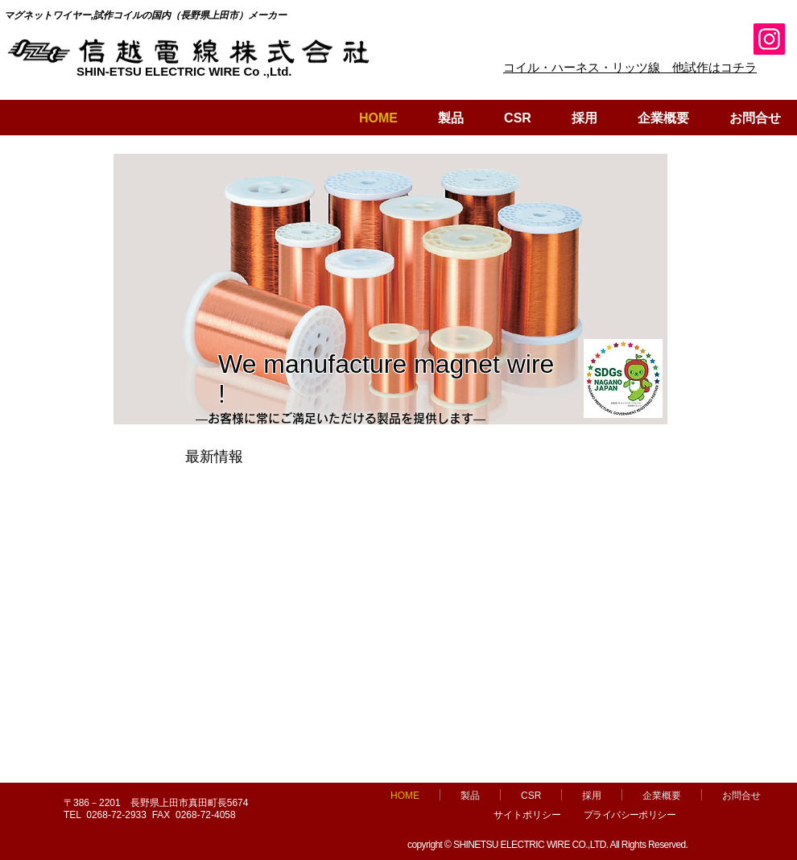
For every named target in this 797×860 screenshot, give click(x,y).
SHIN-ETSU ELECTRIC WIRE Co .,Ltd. (184, 71)
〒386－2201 (97, 802)
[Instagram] (769, 39)
